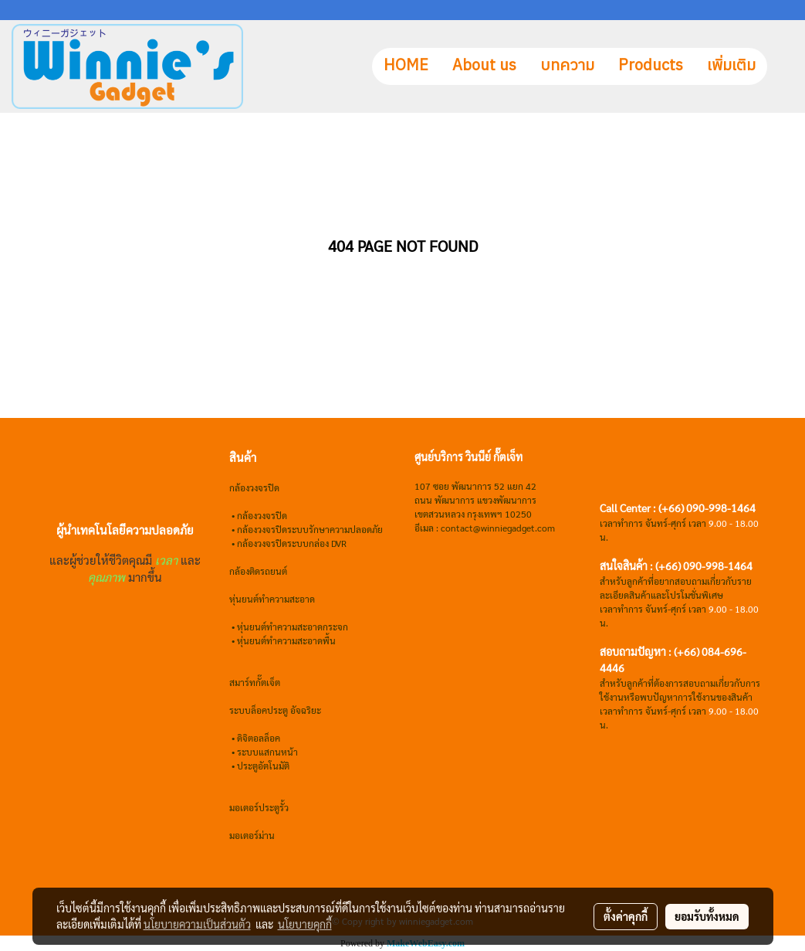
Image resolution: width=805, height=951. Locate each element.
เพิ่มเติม (731, 66)
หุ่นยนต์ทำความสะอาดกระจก (292, 626)
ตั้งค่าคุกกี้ (626, 916)
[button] (781, 66)
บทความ (567, 66)
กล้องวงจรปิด (262, 515)
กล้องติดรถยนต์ (258, 571)
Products (650, 66)
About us (484, 66)
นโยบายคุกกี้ (305, 924)
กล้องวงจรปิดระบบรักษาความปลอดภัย (310, 529)
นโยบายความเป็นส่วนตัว (197, 924)
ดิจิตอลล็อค (258, 738)
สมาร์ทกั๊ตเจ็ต (254, 682)
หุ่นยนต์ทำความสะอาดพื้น (286, 640)
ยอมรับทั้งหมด (707, 916)
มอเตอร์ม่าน (252, 835)
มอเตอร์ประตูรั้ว (259, 807)
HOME (406, 66)
